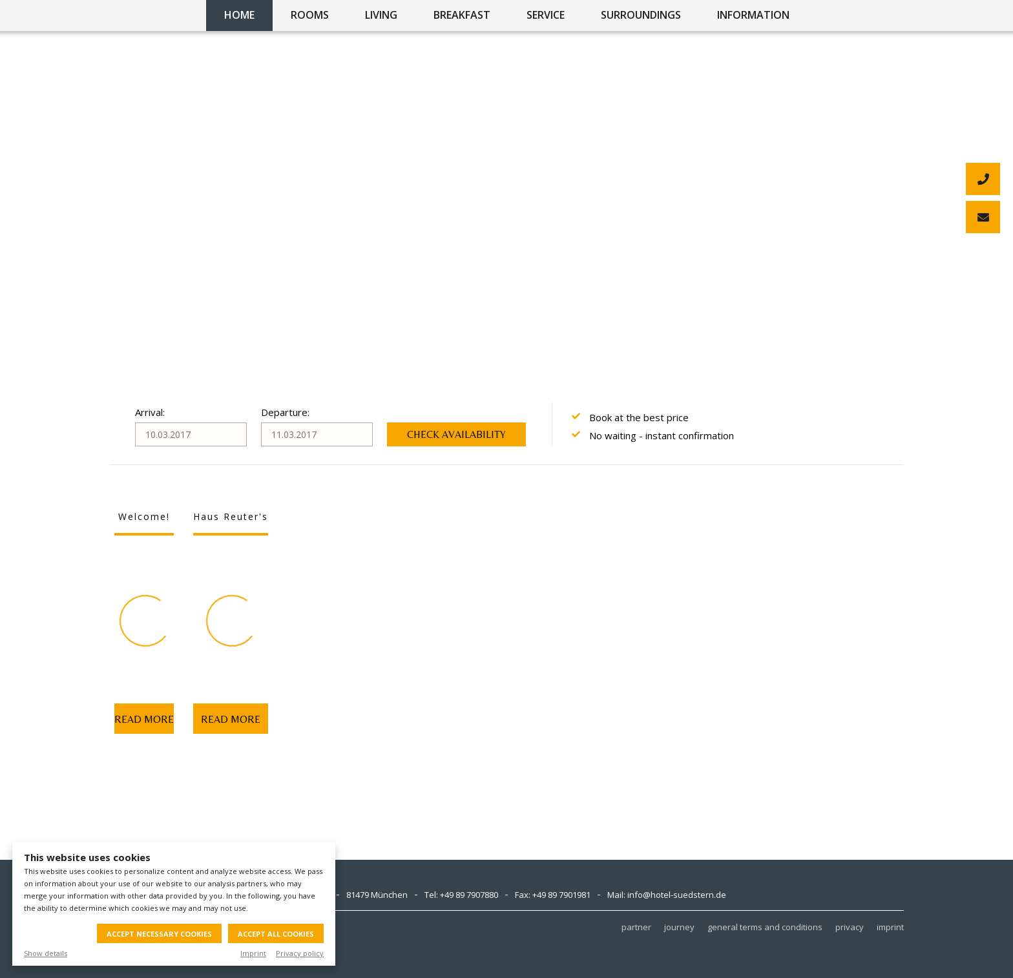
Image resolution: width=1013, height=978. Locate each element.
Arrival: (150, 412)
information (753, 15)
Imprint (253, 953)
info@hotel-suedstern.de (676, 894)
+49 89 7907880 (469, 894)
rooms (310, 15)
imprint (890, 927)
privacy (849, 927)
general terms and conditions (764, 927)
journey (679, 927)
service (546, 15)
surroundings (641, 15)
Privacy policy (300, 953)
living (381, 15)
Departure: (285, 412)
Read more (144, 719)
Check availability (456, 434)
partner (636, 927)
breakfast (461, 15)
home (239, 15)
